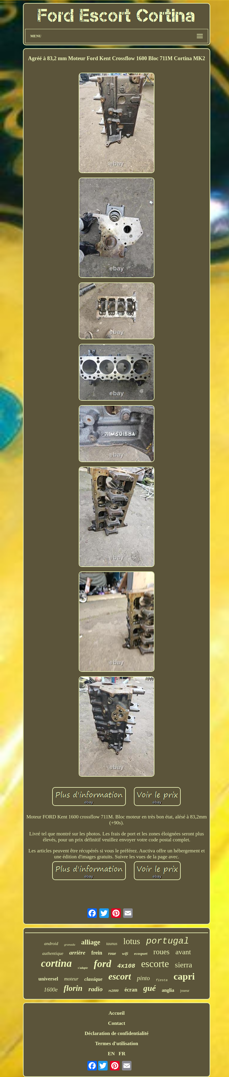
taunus (111, 943)
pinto (143, 978)
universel (48, 979)
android (51, 943)
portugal (167, 941)
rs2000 (113, 991)
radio (95, 989)
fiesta (162, 980)
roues (161, 952)
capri (184, 976)
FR (122, 1053)
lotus (131, 941)
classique (93, 979)
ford (103, 963)
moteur (71, 979)
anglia (168, 990)
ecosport (141, 953)
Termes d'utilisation (116, 1043)
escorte (155, 963)
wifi (125, 953)
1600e (51, 989)
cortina (56, 963)
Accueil (117, 1013)
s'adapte (83, 967)
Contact (116, 1023)
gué (149, 988)
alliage (90, 942)
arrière (77, 952)
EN (111, 1053)
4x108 (126, 966)
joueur (184, 991)
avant (183, 952)
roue (112, 953)
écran (131, 990)
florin (73, 988)
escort (120, 976)
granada (69, 944)
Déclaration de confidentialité (116, 1033)
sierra (183, 965)
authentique (53, 953)
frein (96, 953)
